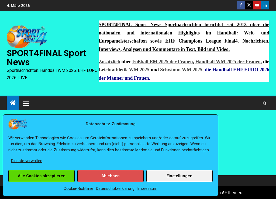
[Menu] (25, 103)
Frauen (141, 78)
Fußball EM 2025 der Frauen (162, 61)
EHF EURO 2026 (251, 69)
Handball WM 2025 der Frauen (227, 61)
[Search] (264, 103)
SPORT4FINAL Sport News (46, 57)
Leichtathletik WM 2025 (124, 69)
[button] (25, 103)
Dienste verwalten (26, 160)
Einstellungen (179, 175)
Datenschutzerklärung (115, 188)
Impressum (147, 188)
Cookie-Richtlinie (78, 188)
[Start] (13, 103)
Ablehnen (110, 175)
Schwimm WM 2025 (181, 69)
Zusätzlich (109, 61)
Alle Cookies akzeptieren (41, 175)
